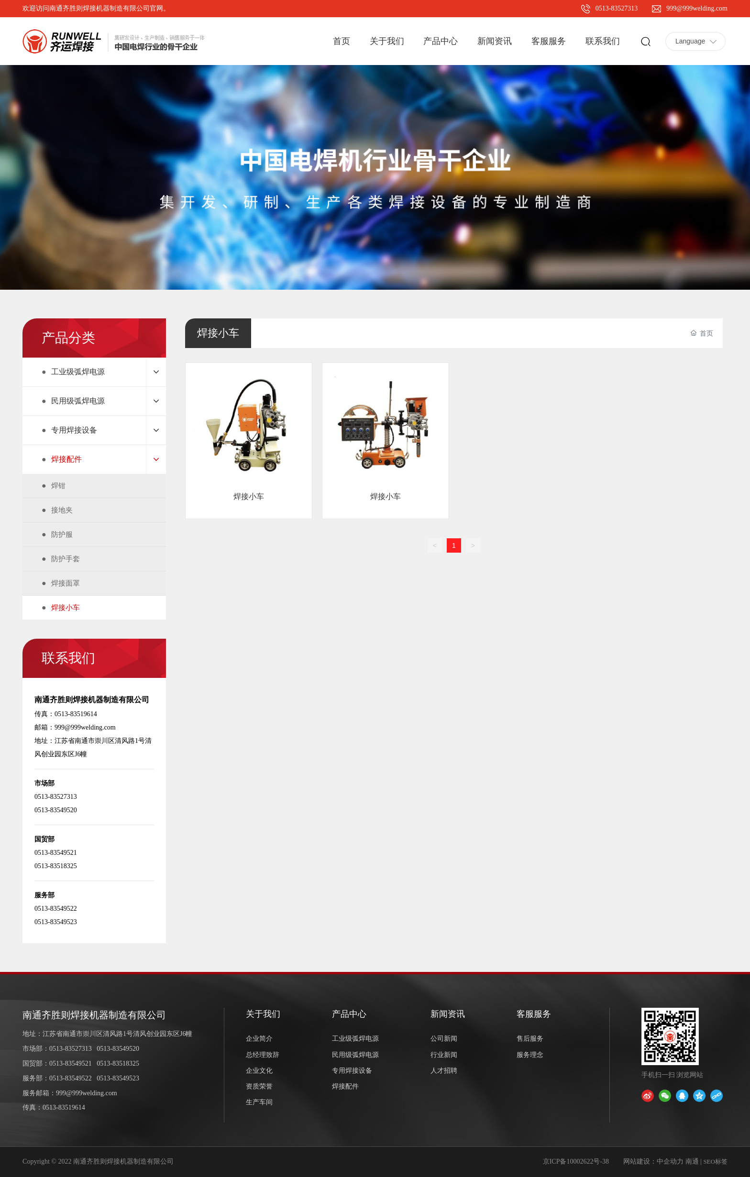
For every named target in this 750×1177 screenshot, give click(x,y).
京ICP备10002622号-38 (576, 1161)
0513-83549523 (118, 1078)
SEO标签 (715, 1161)
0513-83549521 (70, 1063)
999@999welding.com (697, 8)
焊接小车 (248, 496)
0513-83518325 (118, 1063)
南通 (692, 1161)
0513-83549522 (70, 1078)
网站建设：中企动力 (653, 1161)
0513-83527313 (617, 8)
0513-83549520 (118, 1048)
